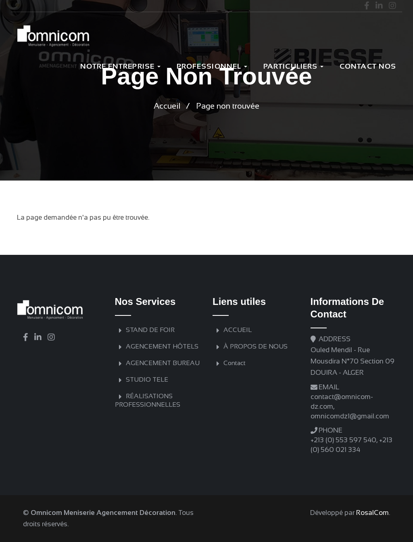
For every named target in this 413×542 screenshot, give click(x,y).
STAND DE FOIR (150, 329)
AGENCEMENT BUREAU (163, 362)
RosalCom (372, 513)
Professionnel (212, 66)
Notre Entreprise (120, 66)
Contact (234, 362)
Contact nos (368, 66)
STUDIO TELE (147, 379)
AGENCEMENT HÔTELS (162, 346)
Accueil (167, 105)
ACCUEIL (237, 329)
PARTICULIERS (293, 66)
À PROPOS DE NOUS (255, 346)
